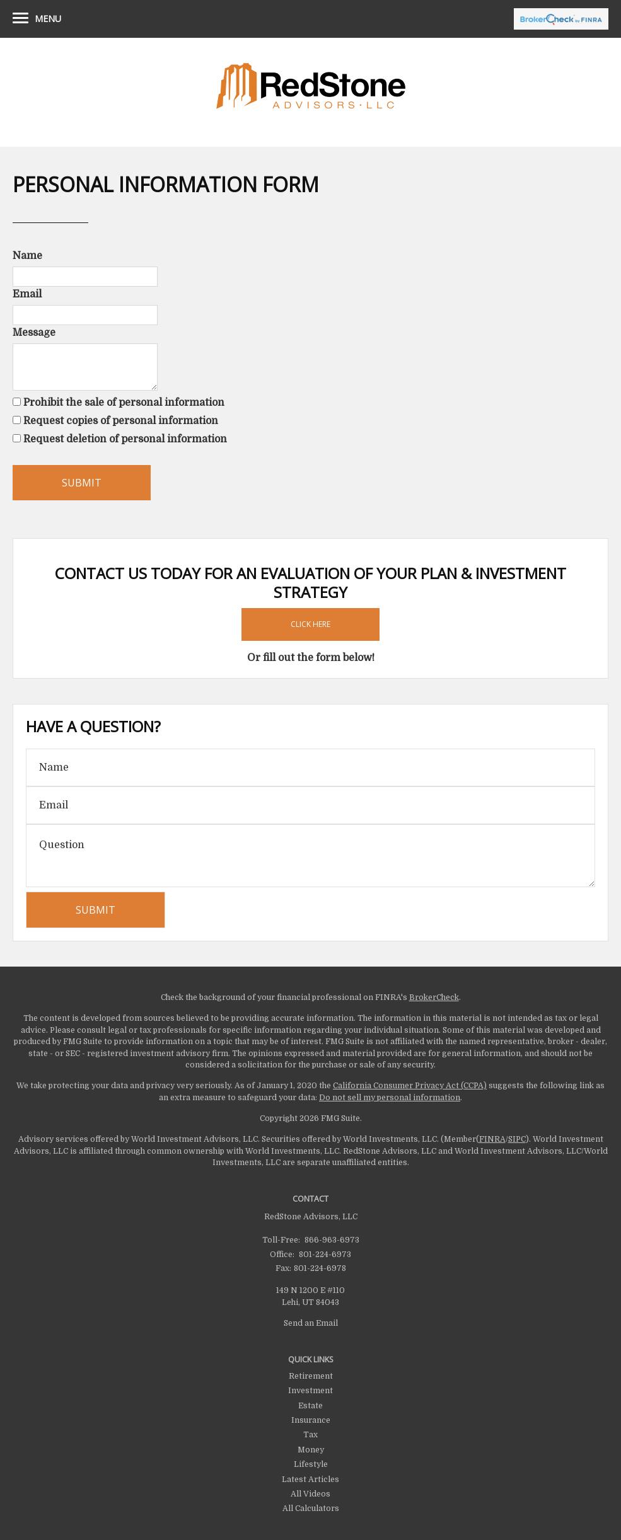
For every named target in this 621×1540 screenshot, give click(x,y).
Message (34, 332)
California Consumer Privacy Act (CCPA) (410, 1085)
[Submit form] (82, 482)
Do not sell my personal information (389, 1097)
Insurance (310, 1420)
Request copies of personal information (120, 421)
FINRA (492, 1139)
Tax (310, 1434)
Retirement (311, 1376)
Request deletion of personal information (125, 439)
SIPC (517, 1139)
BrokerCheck (434, 997)
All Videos (310, 1494)
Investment (310, 1390)
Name (27, 255)
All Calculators (310, 1508)
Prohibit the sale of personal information (123, 402)
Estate (310, 1405)
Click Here (310, 624)
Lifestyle (311, 1464)
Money (311, 1449)
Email (27, 294)
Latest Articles (310, 1479)
